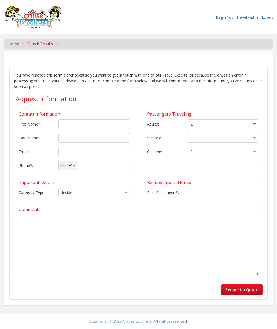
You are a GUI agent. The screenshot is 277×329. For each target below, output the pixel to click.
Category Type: (32, 192)
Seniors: (154, 137)
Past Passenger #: (163, 192)
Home (13, 43)
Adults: (153, 124)
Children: (154, 151)
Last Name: (30, 137)
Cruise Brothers (137, 321)
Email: (25, 151)
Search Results (40, 43)
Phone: (26, 165)
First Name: (30, 124)
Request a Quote (241, 289)
